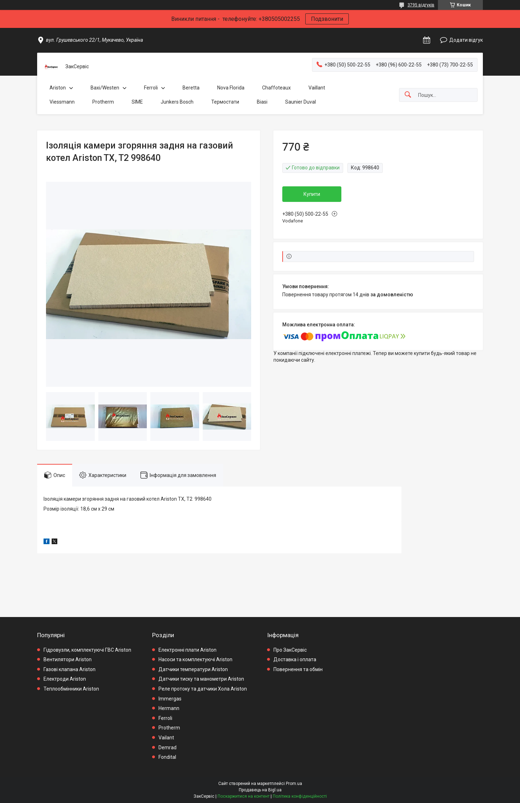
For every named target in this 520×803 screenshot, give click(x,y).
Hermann (168, 708)
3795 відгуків (421, 4)
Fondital (167, 757)
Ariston (58, 88)
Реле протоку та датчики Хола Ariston (202, 689)
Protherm (103, 102)
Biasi (262, 102)
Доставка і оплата (294, 659)
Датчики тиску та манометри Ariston (201, 679)
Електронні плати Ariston (187, 650)
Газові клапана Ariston (70, 669)
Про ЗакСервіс (290, 650)
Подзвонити (327, 19)
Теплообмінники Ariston (71, 689)
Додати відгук (466, 40)
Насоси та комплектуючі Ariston (195, 659)
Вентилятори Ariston (68, 659)
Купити (312, 194)
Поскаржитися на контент (244, 796)
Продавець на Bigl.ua (260, 789)
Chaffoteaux (276, 88)
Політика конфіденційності (300, 796)
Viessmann (62, 102)
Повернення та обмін (298, 669)
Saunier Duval (300, 102)
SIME (137, 102)
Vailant (166, 737)
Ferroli (151, 88)
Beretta (191, 88)
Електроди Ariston (65, 679)
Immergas (169, 699)
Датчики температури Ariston (193, 669)
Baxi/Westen (105, 88)
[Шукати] (408, 94)
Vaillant (316, 88)
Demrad (167, 747)
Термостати (225, 102)
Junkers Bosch (177, 102)
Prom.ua (294, 783)
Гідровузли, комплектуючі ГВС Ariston (87, 650)
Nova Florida (230, 88)
